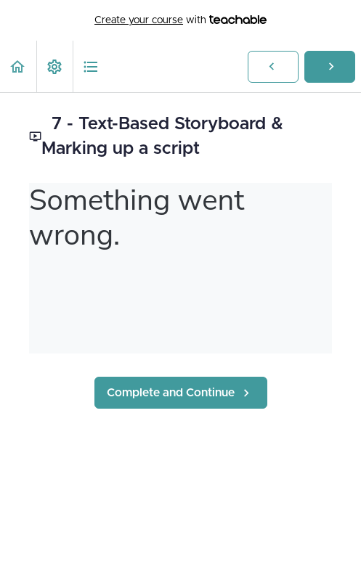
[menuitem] (54, 66)
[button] (18, 66)
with (180, 20)
